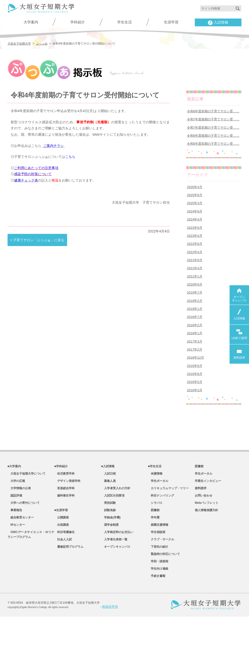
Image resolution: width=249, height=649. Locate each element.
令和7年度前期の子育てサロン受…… (213, 129)
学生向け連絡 (158, 600)
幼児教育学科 (64, 496)
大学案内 (31, 22)
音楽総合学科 (64, 512)
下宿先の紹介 (158, 576)
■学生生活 (154, 488)
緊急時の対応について (164, 584)
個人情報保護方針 (206, 536)
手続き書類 (156, 608)
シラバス (155, 528)
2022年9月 (194, 252)
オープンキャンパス (115, 576)
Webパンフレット (207, 528)
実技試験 (108, 528)
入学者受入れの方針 (115, 512)
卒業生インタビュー (208, 504)
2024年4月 (194, 226)
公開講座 (61, 544)
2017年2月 (194, 367)
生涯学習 (171, 22)
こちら (70, 156)
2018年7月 (194, 332)
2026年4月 (194, 190)
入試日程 (108, 496)
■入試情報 (108, 488)
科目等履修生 (64, 560)
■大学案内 (14, 488)
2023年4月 (194, 243)
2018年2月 (194, 341)
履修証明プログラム (68, 576)
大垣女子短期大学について (26, 496)
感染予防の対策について (33, 173)
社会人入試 (63, 568)
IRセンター (16, 552)
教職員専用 (109, 639)
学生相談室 (156, 560)
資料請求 (200, 512)
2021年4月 (194, 279)
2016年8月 (194, 394)
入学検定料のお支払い (117, 560)
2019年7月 (194, 305)
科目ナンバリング (161, 520)
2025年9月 (194, 199)
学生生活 (124, 22)
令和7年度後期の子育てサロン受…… (213, 120)
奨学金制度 (110, 552)
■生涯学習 (61, 536)
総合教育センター (21, 544)
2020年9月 (194, 296)
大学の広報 (16, 504)
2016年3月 (194, 411)
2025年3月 (194, 208)
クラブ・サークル (161, 568)
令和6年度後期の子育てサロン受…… (213, 138)
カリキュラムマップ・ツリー (168, 512)
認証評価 (15, 520)
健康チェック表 (26, 179)
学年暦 (154, 544)
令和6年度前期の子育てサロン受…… (213, 147)
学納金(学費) (111, 544)
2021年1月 (194, 287)
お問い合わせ (203, 520)
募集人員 (108, 504)
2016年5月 (194, 402)
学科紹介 (77, 22)
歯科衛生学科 (64, 520)
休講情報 (155, 496)
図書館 (154, 536)
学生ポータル (158, 504)
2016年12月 (195, 376)
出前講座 (61, 552)
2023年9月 (194, 235)
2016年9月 (194, 385)
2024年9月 (194, 217)
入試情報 (218, 22)
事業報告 (15, 536)
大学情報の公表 (19, 512)
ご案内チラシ (53, 145)
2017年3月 (194, 358)
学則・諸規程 (158, 592)
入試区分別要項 (112, 520)
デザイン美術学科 (67, 504)
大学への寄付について (24, 528)
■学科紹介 (61, 488)
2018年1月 (194, 349)
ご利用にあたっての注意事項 (36, 167)
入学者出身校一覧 (114, 568)
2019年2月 (194, 314)
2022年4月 (194, 261)
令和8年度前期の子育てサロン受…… (213, 111)
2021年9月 (194, 270)
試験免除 (108, 536)
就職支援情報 (158, 552)
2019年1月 (194, 323)
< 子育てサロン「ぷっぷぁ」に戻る (37, 239)
